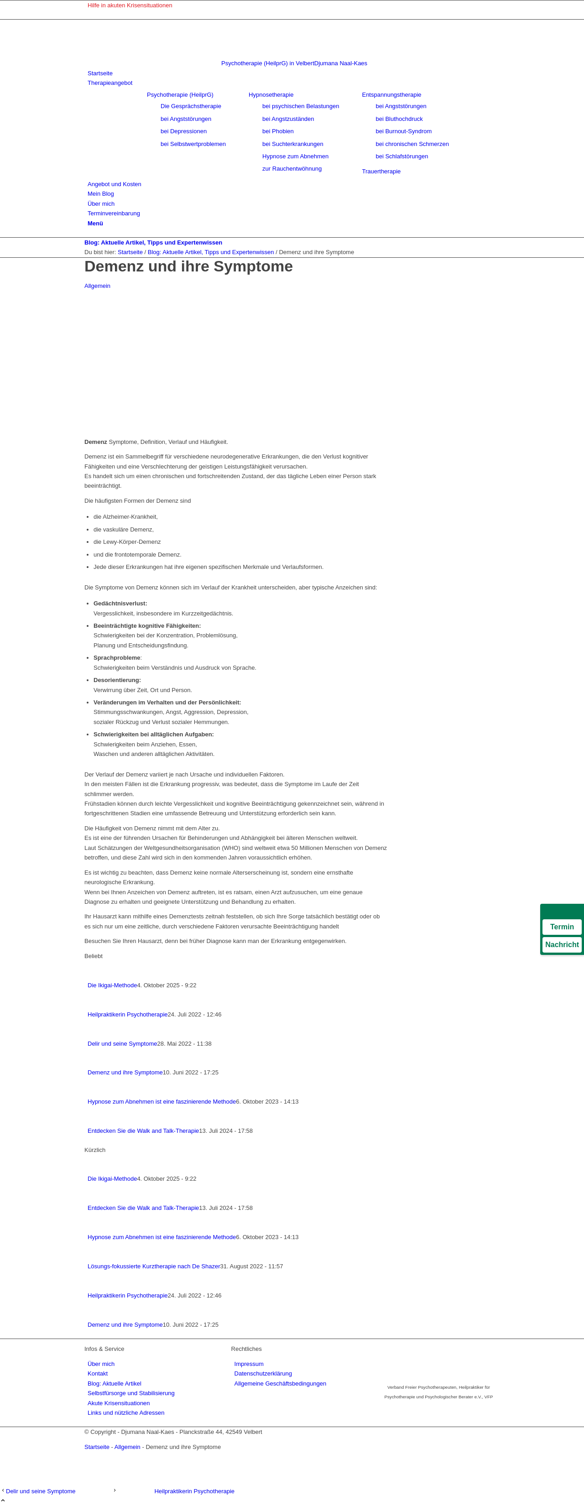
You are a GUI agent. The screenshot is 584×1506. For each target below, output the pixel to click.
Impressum (249, 1363)
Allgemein (97, 285)
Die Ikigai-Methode (112, 985)
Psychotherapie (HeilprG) (180, 94)
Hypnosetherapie (271, 94)
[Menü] (95, 223)
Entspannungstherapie (391, 94)
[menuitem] (294, 5)
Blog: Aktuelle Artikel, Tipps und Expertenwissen (153, 242)
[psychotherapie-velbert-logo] (225, 63)
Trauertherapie (381, 171)
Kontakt (98, 1373)
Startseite (97, 1446)
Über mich (101, 1363)
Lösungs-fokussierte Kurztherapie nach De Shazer (154, 1266)
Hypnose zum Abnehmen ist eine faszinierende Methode (162, 1101)
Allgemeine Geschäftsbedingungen (281, 1383)
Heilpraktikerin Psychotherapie (128, 1014)
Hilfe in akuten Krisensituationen (130, 5)
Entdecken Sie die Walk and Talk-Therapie (143, 1130)
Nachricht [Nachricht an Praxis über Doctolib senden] (562, 944)
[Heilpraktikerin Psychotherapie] (173, 1491)
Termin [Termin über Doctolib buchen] (562, 927)
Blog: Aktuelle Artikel (114, 1383)
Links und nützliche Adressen (126, 1412)
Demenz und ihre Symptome (125, 1072)
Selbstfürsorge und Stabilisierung (131, 1393)
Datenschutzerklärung (263, 1373)
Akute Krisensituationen (119, 1403)
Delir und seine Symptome (122, 1043)
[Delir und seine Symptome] (56, 1491)
